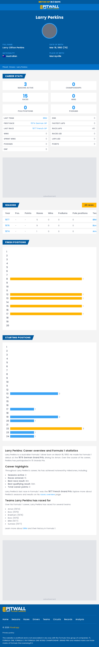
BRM (45, 118)
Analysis (80, 619)
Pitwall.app (14, 627)
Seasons (16, 619)
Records (68, 619)
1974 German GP (39, 123)
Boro (95, 225)
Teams (46, 619)
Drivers (12, 67)
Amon (96, 231)
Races (26, 619)
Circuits (57, 619)
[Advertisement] (51, 177)
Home (5, 619)
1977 (7, 219)
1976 (7, 225)
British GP (44, 2)
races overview (47, 494)
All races (89, 205)
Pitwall (5, 67)
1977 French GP (39, 128)
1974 (7, 231)
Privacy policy (8, 632)
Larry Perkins (22, 67)
